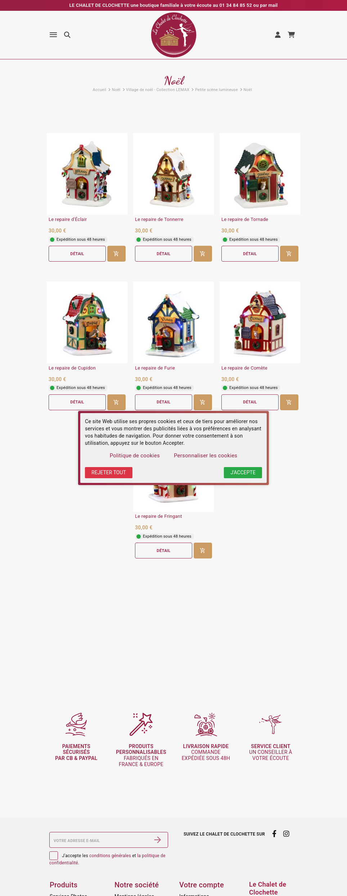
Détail (77, 254)
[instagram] (286, 833)
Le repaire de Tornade (244, 219)
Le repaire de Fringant (158, 516)
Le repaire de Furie (155, 368)
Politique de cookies (135, 455)
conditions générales (110, 855)
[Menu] (53, 34)
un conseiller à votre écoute (270, 752)
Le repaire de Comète (244, 368)
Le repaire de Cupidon (72, 368)
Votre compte (201, 885)
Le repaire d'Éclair (68, 219)
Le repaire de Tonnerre (159, 219)
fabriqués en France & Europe (141, 755)
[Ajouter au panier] (116, 254)
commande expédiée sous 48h (206, 752)
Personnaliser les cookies (205, 455)
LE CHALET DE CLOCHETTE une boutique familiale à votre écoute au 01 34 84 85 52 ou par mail (173, 5)
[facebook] (274, 833)
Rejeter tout (108, 472)
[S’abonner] (157, 840)
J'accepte (243, 472)
